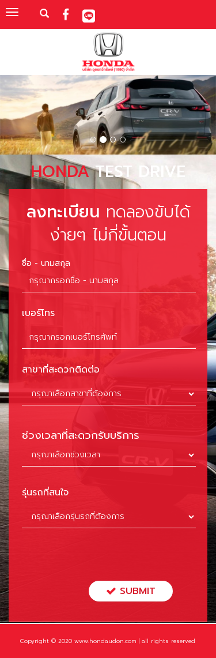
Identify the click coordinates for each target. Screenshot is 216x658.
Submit (131, 591)
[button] (16, 116)
